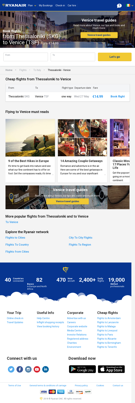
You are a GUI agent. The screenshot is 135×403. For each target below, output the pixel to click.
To (54, 55)
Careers (71, 322)
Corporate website (77, 326)
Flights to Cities (15, 237)
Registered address (77, 338)
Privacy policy (81, 385)
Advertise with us (76, 318)
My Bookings (46, 5)
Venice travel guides (99, 35)
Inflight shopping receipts (50, 322)
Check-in (60, 5)
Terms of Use (14, 385)
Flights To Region (80, 244)
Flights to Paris (105, 334)
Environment (74, 347)
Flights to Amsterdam (109, 318)
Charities (72, 342)
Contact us (118, 385)
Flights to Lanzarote (108, 322)
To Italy (37, 70)
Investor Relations (77, 334)
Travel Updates (15, 322)
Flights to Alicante (106, 338)
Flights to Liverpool (107, 330)
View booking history (48, 326)
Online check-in (15, 318)
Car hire (72, 5)
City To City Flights (80, 237)
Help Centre (43, 318)
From (7, 55)
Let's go (115, 56)
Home (8, 70)
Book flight (118, 96)
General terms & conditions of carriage (48, 385)
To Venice (11, 222)
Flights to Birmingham (109, 342)
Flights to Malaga (106, 326)
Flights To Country (17, 244)
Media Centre (74, 330)
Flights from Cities (17, 251)
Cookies (100, 385)
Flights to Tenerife (107, 347)
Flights (23, 70)
